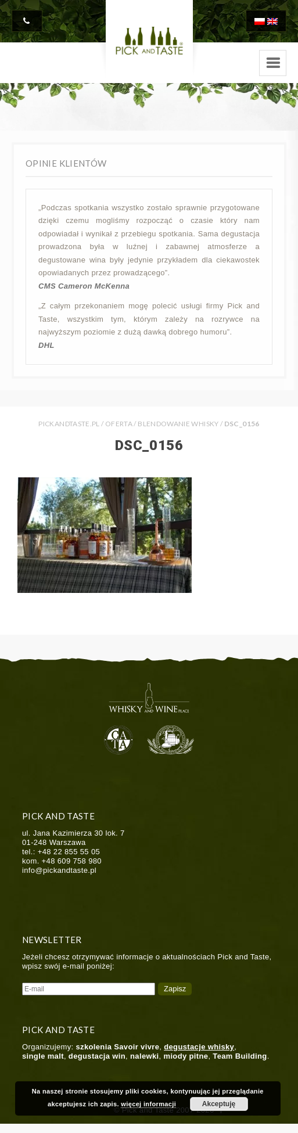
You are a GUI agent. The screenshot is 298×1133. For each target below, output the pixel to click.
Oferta (118, 423)
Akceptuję (218, 1104)
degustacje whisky (199, 1046)
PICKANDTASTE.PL (68, 423)
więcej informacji (148, 1103)
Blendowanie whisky (178, 423)
